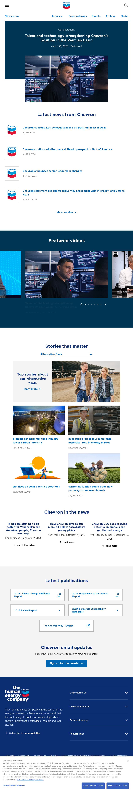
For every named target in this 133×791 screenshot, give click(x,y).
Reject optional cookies (117, 785)
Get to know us (78, 692)
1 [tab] (85, 304)
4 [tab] (94, 304)
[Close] (128, 761)
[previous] (81, 304)
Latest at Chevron (80, 706)
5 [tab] (97, 304)
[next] (105, 304)
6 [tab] (101, 304)
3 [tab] (91, 304)
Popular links (77, 734)
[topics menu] (58, 16)
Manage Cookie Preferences (14, 785)
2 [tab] (88, 304)
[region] (66, 773)
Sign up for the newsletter (66, 663)
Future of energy (79, 720)
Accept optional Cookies (93, 785)
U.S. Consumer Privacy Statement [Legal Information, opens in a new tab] (30, 779)
